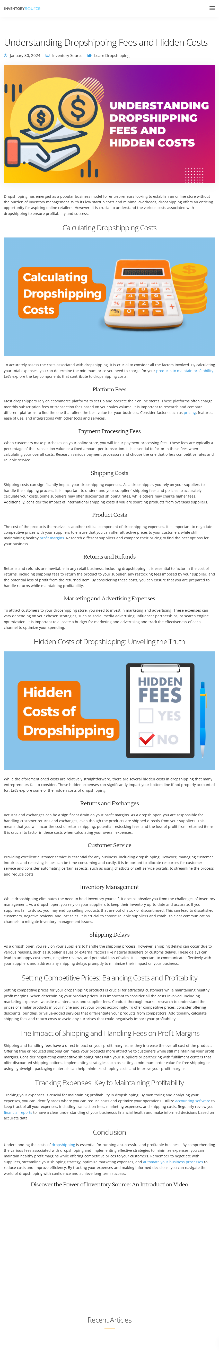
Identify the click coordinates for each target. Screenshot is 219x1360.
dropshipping (63, 1144)
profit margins (52, 537)
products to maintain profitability (184, 370)
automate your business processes (173, 1161)
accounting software (192, 1100)
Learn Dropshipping (111, 55)
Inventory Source (67, 55)
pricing (190, 412)
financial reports (18, 1112)
